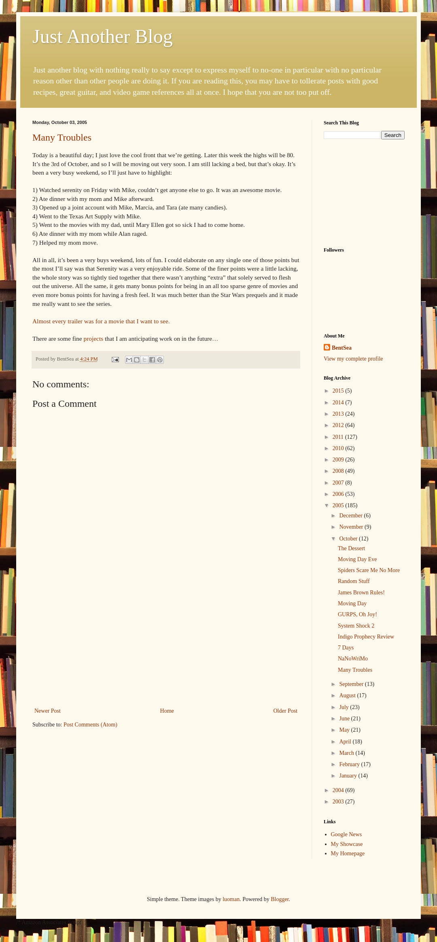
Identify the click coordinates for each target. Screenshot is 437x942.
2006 (339, 494)
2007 (339, 483)
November (352, 527)
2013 (339, 414)
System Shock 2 (356, 626)
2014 (339, 402)
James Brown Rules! (361, 593)
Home (167, 711)
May (345, 730)
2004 (339, 790)
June (345, 719)
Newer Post (47, 711)
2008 (339, 471)
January (348, 776)
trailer (75, 321)
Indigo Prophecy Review (366, 637)
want (146, 321)
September (352, 684)
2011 (339, 437)
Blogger (280, 899)
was (89, 321)
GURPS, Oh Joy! (357, 614)
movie (116, 321)
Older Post (286, 711)
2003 (339, 802)
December (351, 516)
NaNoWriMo (353, 659)
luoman (231, 899)
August (348, 695)
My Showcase (347, 844)
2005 (339, 505)
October (349, 539)
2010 (339, 448)
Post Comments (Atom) (90, 725)
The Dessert (351, 548)
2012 (339, 425)
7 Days (346, 648)
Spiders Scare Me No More (369, 570)
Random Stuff (354, 581)
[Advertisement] (166, 645)
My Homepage (348, 853)
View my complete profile (353, 359)
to (156, 321)
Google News (346, 834)
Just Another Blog (102, 36)
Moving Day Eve (357, 559)
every (59, 321)
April (345, 742)
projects (93, 338)
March (347, 753)
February (350, 764)
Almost (41, 321)
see (164, 321)
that (130, 321)
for (99, 321)
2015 (339, 391)
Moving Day (352, 603)
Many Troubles (61, 137)
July (344, 707)
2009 (339, 460)
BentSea (342, 348)
